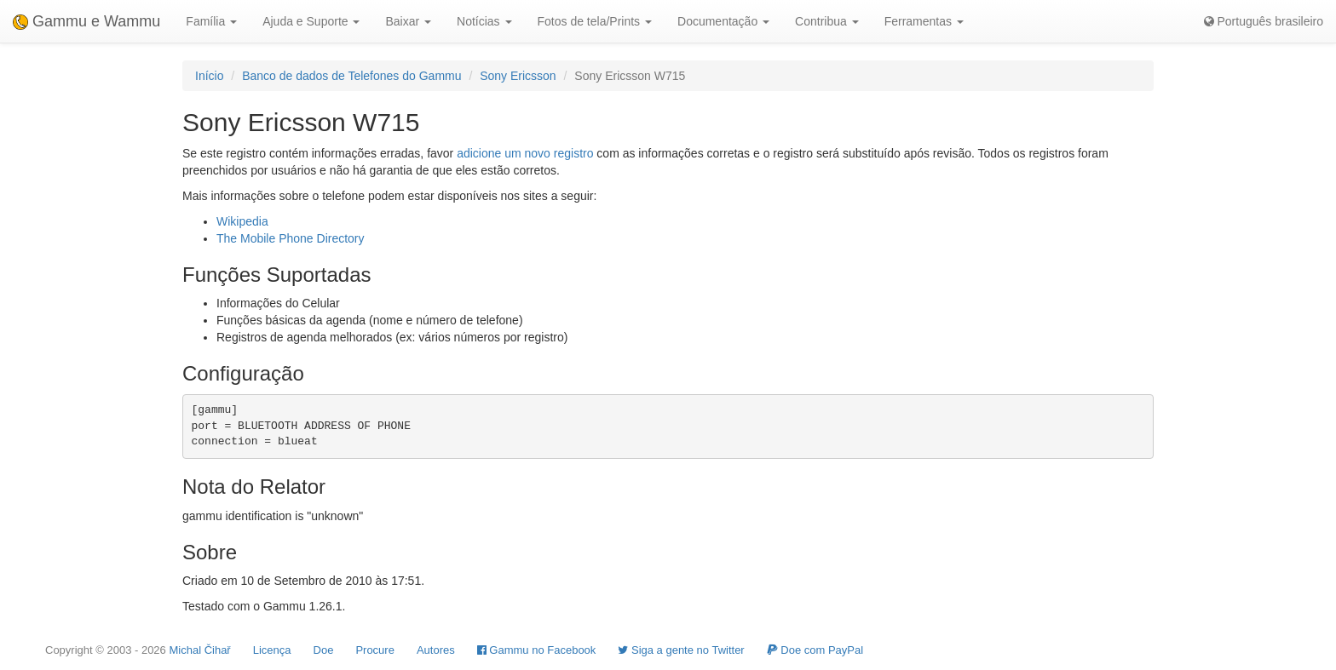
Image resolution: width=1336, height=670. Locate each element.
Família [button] (211, 21)
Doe (324, 650)
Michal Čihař (199, 650)
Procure (374, 650)
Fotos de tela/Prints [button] (595, 21)
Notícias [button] (484, 21)
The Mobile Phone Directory (290, 238)
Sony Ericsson (518, 76)
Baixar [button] (408, 21)
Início (209, 76)
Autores (436, 650)
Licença (272, 650)
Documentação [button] (723, 21)
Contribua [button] (827, 21)
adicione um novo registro (525, 153)
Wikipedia (242, 221)
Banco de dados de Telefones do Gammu (351, 76)
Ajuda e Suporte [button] (311, 21)
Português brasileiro (1263, 21)
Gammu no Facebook (536, 650)
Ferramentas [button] (924, 21)
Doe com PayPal (815, 650)
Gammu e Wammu (86, 21)
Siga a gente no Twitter (681, 650)
